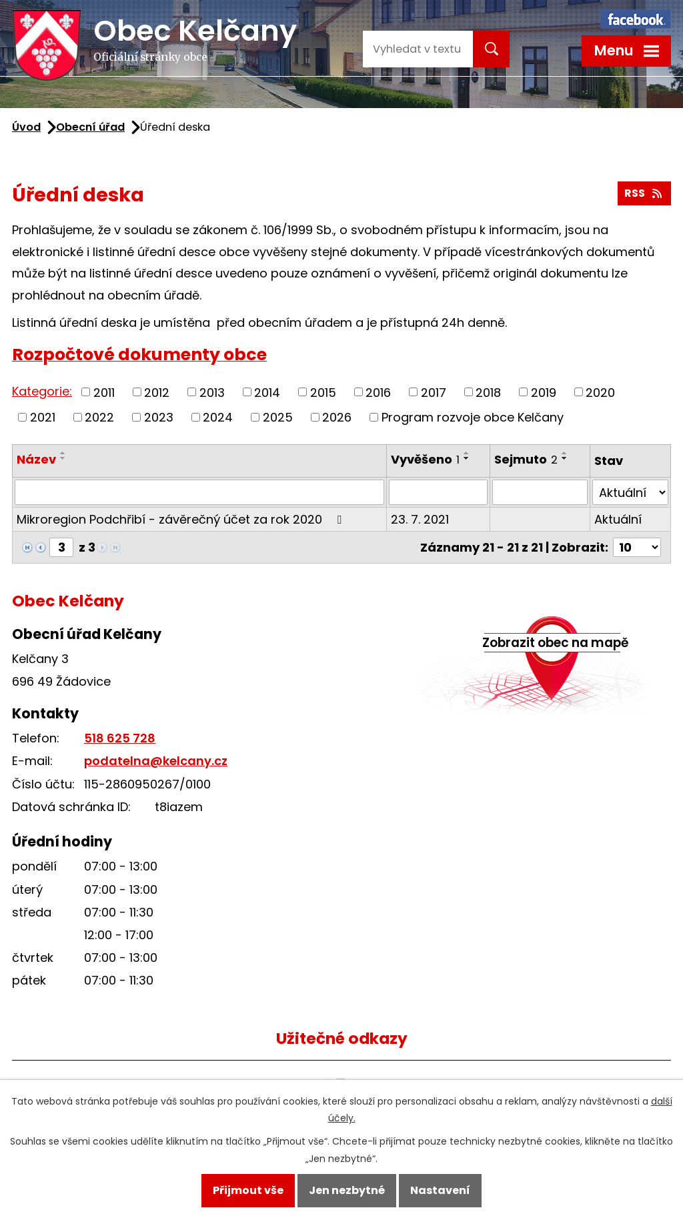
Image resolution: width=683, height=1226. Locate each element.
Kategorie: (42, 391)
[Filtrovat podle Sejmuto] (540, 492)
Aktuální (618, 519)
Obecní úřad (90, 127)
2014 (267, 392)
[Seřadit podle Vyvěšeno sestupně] (467, 458)
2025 (278, 417)
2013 (212, 392)
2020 (600, 392)
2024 (218, 417)
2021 (42, 417)
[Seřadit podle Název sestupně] (63, 458)
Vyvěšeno (425, 459)
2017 (433, 392)
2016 (378, 392)
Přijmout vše (248, 1190)
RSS (644, 193)
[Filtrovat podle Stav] (630, 492)
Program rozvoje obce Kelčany (473, 417)
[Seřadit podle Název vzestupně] (63, 453)
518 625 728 (119, 738)
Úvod (26, 127)
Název (36, 459)
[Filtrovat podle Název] (199, 492)
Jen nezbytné (347, 1190)
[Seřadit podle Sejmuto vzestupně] (565, 453)
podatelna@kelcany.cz (155, 760)
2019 (543, 392)
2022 (99, 417)
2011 (104, 392)
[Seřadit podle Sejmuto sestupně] (565, 458)
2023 (158, 417)
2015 (323, 392)
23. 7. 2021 (420, 519)
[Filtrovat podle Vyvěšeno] (438, 492)
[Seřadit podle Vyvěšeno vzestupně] (467, 453)
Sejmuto (526, 459)
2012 (156, 392)
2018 (488, 392)
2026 (337, 417)
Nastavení (440, 1190)
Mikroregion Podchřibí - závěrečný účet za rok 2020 (182, 519)
